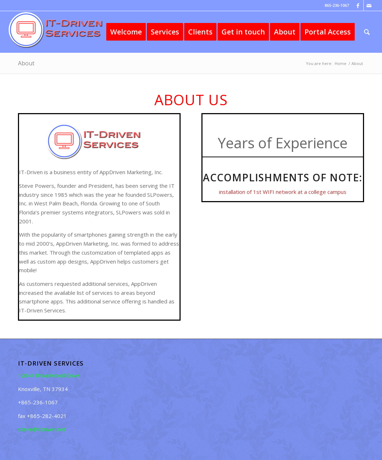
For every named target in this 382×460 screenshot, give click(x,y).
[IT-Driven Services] (61, 32)
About (26, 63)
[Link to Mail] (369, 5)
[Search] (366, 32)
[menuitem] (126, 32)
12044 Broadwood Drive (48, 375)
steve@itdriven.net (41, 429)
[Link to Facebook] (358, 5)
